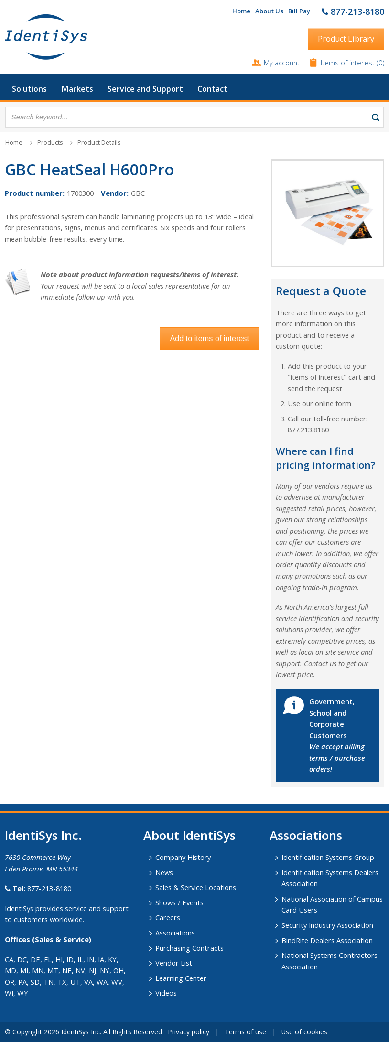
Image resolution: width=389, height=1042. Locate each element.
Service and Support (145, 89)
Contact (212, 89)
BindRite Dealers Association (327, 940)
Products (50, 143)
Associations (175, 932)
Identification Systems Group (327, 857)
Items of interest (349, 62)
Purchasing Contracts (189, 948)
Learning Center (180, 978)
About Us (269, 11)
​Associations (306, 835)
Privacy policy (188, 1031)
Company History (183, 857)
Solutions (29, 89)
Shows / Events (179, 902)
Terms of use (245, 1031)
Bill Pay (299, 11)
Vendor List (173, 962)
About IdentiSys (189, 835)
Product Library (346, 38)
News (164, 872)
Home (241, 11)
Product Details (98, 143)
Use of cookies (304, 1031)
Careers (167, 917)
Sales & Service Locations (195, 887)
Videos (166, 993)
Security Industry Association (327, 925)
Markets (77, 89)
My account (282, 62)
